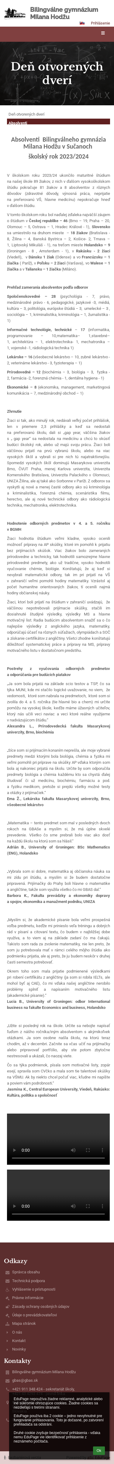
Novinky (19, 1349)
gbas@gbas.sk (25, 1380)
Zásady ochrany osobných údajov (40, 1306)
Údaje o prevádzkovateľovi (34, 1315)
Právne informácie (27, 1297)
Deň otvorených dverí (26, 114)
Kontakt (19, 1340)
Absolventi (18, 123)
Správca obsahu (26, 1272)
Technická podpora (28, 1281)
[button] (82, 23)
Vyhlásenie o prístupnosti (33, 1289)
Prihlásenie (100, 23)
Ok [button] (99, 1451)
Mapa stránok (24, 1323)
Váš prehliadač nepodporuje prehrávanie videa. (58, 1139)
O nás (17, 1332)
